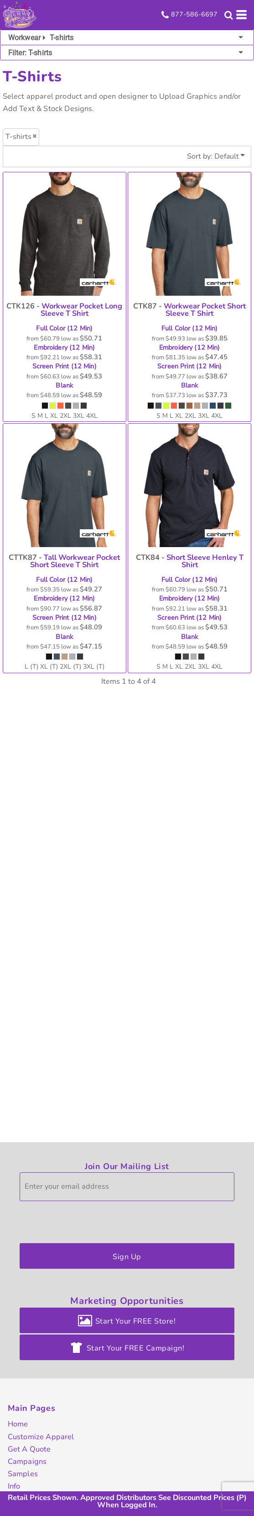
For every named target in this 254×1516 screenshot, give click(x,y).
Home (18, 1424)
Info (14, 1486)
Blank (64, 386)
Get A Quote (29, 1449)
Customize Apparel (41, 1436)
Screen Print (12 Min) (64, 366)
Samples (23, 1473)
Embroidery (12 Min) (64, 348)
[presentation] (89, 1220)
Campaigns (27, 1461)
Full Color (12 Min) (64, 328)
